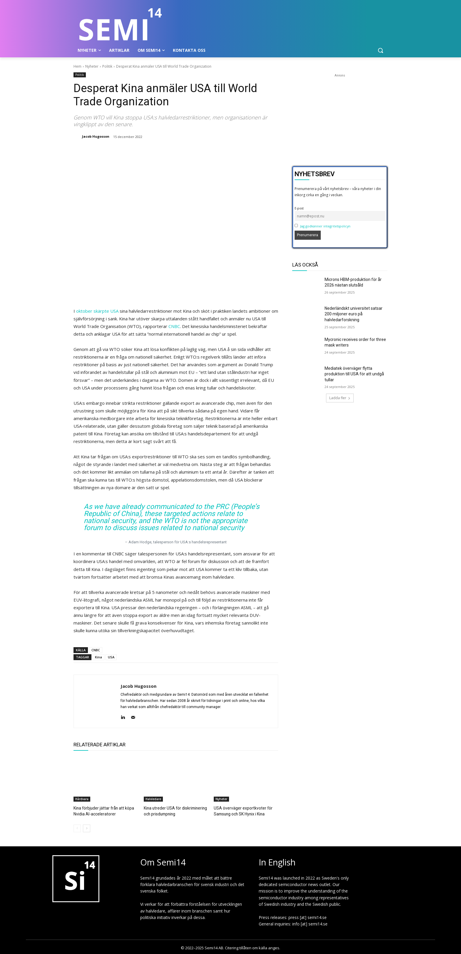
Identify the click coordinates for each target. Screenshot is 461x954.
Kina (98, 657)
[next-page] (86, 828)
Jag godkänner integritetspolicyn (325, 226)
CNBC (174, 326)
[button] (380, 50)
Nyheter (91, 66)
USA (111, 657)
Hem (77, 66)
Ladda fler (339, 397)
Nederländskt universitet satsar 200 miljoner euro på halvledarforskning (354, 314)
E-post (299, 208)
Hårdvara (81, 799)
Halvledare (153, 799)
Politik (107, 66)
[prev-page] (77, 828)
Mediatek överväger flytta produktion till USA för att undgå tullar (354, 374)
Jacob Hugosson (95, 136)
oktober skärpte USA (97, 311)
